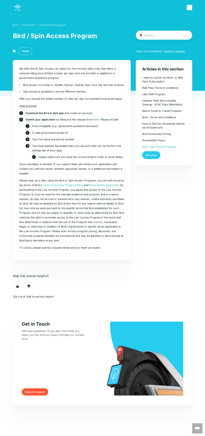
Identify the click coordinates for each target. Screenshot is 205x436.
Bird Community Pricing (156, 134)
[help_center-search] (164, 35)
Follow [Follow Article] (25, 51)
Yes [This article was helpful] (17, 286)
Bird (15, 25)
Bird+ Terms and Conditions (159, 117)
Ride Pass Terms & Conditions (160, 87)
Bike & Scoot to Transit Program (162, 110)
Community (29, 25)
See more (151, 155)
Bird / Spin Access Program (159, 146)
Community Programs (53, 25)
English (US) (189, 7)
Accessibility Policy (153, 140)
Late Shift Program (153, 94)
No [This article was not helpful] (28, 286)
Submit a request (174, 51)
